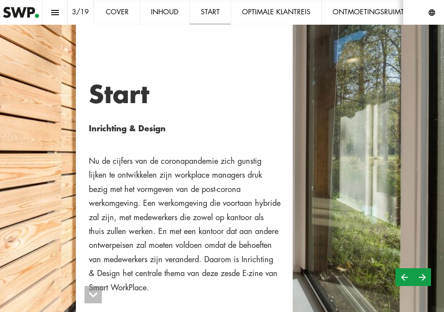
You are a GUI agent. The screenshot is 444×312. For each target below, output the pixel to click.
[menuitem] (117, 12)
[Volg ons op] (432, 12)
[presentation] (222, 156)
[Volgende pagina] (422, 277)
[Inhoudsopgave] (54, 12)
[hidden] (93, 294)
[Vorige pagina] (404, 277)
